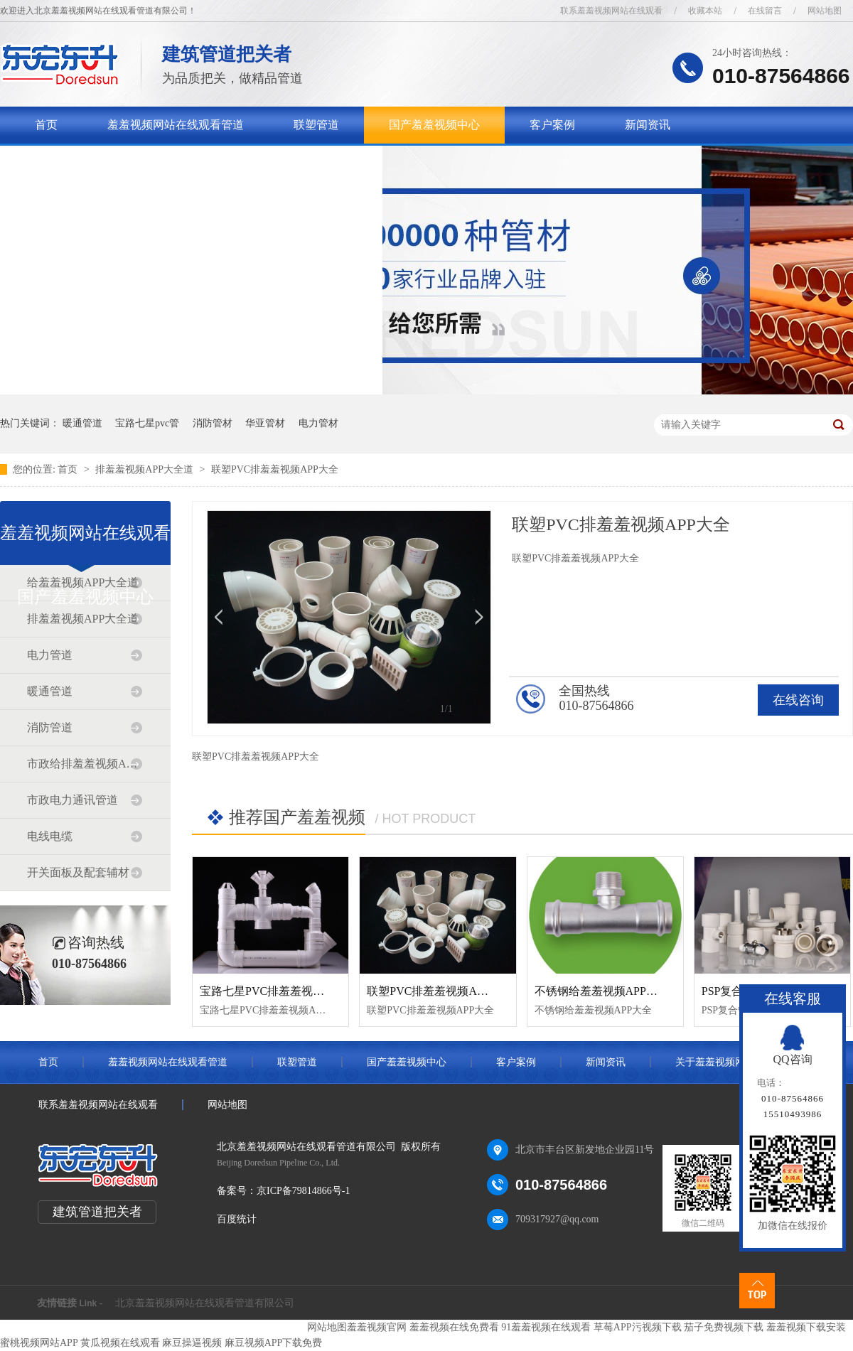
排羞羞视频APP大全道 (145, 469)
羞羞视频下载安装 (806, 1327)
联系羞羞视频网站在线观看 (611, 11)
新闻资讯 (647, 125)
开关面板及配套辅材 (78, 872)
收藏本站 (705, 11)
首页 (46, 125)
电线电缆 (50, 836)
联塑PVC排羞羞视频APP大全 (274, 469)
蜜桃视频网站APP (38, 1342)
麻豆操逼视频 (192, 1342)
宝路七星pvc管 (147, 423)
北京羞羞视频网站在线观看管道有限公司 (204, 1303)
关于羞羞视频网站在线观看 (103, 162)
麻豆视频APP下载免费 (274, 1342)
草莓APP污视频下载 (638, 1327)
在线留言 (765, 11)
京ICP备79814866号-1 (303, 1190)
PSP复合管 (728, 991)
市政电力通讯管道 (72, 800)
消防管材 (212, 423)
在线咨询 (798, 700)
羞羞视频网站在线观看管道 (175, 125)
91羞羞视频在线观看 (546, 1327)
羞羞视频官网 (377, 1327)
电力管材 (318, 423)
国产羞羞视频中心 (434, 125)
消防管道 (50, 727)
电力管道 (50, 655)
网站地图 (825, 11)
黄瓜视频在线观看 (120, 1342)
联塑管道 (316, 125)
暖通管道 (82, 423)
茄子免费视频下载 (723, 1327)
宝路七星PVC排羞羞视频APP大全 (284, 991)
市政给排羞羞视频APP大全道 (84, 764)
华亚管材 (265, 423)
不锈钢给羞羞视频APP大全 (602, 991)
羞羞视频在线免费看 (454, 1327)
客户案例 (552, 125)
